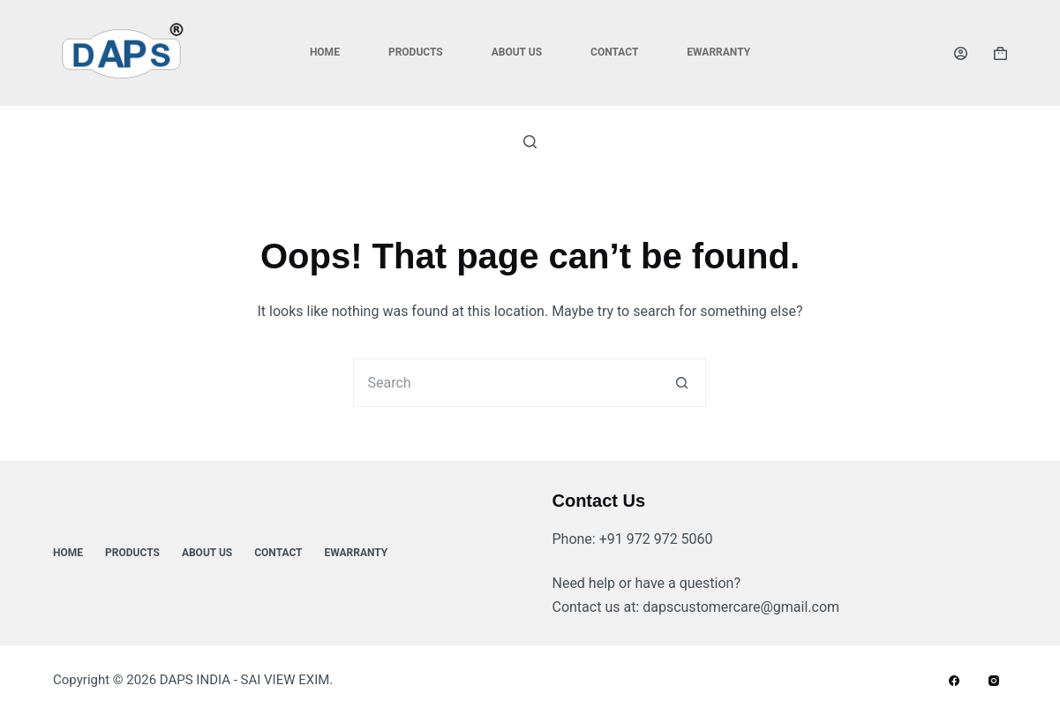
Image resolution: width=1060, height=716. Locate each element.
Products (415, 52)
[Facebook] (954, 680)
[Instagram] (994, 680)
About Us (517, 52)
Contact (614, 52)
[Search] (530, 141)
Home (325, 52)
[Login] (960, 53)
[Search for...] (505, 382)
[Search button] (682, 382)
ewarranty (718, 52)
